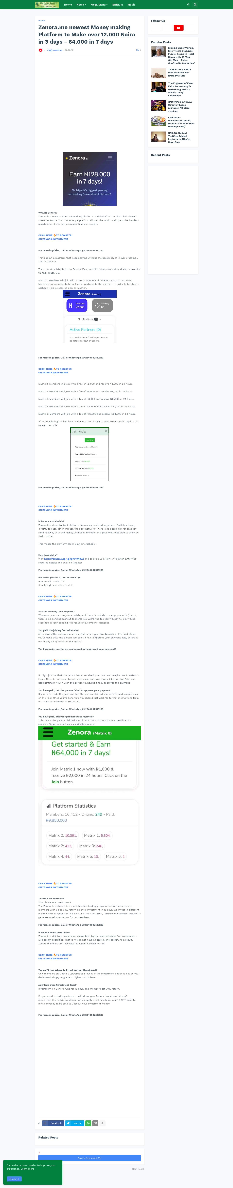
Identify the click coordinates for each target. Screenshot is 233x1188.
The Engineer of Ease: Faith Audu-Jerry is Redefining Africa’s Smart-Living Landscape (180, 89)
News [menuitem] (80, 4)
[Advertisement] (89, 102)
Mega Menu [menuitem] (98, 4)
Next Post (137, 1169)
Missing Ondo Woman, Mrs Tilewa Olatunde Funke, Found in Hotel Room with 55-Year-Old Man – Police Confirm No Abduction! (181, 55)
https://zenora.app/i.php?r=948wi (64, 558)
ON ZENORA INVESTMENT (53, 239)
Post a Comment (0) (89, 1158)
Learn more (33, 1168)
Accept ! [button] (14, 1178)
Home (41, 20)
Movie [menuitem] (131, 4)
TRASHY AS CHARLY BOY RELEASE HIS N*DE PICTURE (179, 72)
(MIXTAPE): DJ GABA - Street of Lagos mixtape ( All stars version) (181, 106)
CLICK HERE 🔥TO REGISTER (55, 235)
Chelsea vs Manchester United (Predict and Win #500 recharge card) (181, 122)
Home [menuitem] (68, 4)
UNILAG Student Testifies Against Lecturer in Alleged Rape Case (179, 138)
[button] (188, 5)
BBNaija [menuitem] (117, 4)
